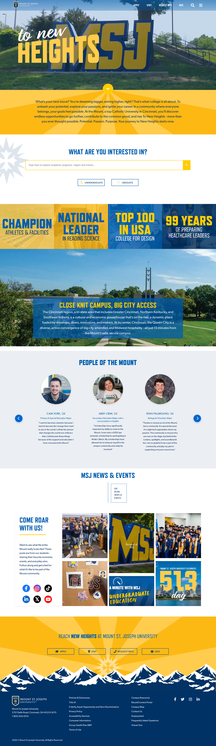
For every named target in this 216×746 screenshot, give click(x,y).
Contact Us (136, 711)
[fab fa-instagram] (190, 699)
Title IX (72, 702)
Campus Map (137, 706)
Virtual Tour (136, 725)
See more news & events (118, 493)
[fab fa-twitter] (182, 699)
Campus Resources (140, 697)
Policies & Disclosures (79, 697)
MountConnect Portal (141, 702)
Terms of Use (75, 729)
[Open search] (192, 5)
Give (181, 5)
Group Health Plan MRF (80, 725)
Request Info (165, 5)
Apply (136, 5)
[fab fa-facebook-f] (175, 699)
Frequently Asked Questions (145, 720)
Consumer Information (80, 720)
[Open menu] (200, 5)
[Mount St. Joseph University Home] (25, 5)
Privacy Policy (75, 711)
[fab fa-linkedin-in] (198, 699)
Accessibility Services (79, 715)
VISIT (149, 5)
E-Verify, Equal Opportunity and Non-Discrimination (94, 706)
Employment (137, 715)
